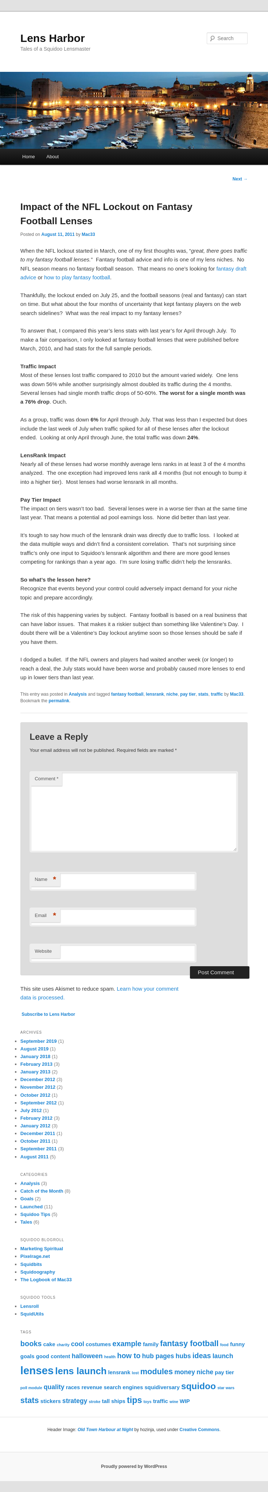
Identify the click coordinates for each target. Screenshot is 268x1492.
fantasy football (127, 694)
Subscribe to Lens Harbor (48, 1014)
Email (45, 915)
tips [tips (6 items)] (134, 1400)
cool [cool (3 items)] (77, 1344)
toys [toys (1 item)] (148, 1401)
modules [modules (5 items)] (156, 1371)
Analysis (78, 694)
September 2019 (38, 1041)
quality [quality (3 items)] (54, 1387)
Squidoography (37, 1272)
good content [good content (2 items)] (53, 1356)
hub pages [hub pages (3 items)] (158, 1356)
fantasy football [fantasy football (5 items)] (189, 1343)
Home (28, 156)
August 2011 (34, 1156)
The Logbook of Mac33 (46, 1279)
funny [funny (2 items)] (237, 1344)
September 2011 (38, 1148)
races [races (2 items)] (73, 1387)
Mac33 (88, 234)
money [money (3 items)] (184, 1372)
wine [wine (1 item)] (174, 1401)
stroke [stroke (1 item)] (94, 1401)
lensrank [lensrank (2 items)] (119, 1372)
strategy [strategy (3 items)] (74, 1400)
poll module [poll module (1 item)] (31, 1388)
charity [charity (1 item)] (63, 1345)
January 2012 (35, 1125)
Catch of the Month (41, 1191)
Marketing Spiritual (41, 1248)
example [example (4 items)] (126, 1344)
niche (172, 694)
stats (203, 694)
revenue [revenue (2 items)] (92, 1387)
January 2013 (35, 1072)
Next (240, 179)
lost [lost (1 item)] (135, 1373)
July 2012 (31, 1110)
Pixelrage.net (35, 1256)
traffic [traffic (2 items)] (160, 1401)
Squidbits (31, 1264)
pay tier (188, 694)
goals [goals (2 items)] (27, 1356)
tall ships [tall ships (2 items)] (113, 1401)
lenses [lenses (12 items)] (37, 1370)
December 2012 (37, 1079)
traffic (217, 694)
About (52, 156)
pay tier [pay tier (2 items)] (224, 1372)
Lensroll (29, 1306)
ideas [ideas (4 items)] (202, 1356)
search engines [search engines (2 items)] (123, 1387)
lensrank (155, 694)
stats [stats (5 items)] (29, 1400)
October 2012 (35, 1095)
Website (43, 951)
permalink (58, 700)
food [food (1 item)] (224, 1345)
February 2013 (36, 1064)
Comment (46, 778)
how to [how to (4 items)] (128, 1356)
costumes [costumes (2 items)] (98, 1344)
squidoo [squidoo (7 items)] (198, 1386)
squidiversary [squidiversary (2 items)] (161, 1387)
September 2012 (38, 1103)
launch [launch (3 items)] (223, 1356)
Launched (31, 1206)
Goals (27, 1198)
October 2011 (35, 1141)
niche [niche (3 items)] (205, 1372)
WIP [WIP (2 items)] (185, 1401)
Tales (26, 1222)
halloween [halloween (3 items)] (87, 1356)
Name (45, 879)
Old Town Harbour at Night (105, 1429)
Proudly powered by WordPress (134, 1466)
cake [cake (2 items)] (49, 1344)
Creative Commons (199, 1429)
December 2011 (37, 1133)
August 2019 (34, 1049)
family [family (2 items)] (151, 1344)
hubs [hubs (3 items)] (183, 1356)
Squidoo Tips (35, 1214)
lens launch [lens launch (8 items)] (80, 1371)
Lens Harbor (52, 38)
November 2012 (37, 1087)
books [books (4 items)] (31, 1344)
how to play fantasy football (77, 277)
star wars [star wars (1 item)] (225, 1388)
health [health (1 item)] (110, 1357)
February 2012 (36, 1118)
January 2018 (35, 1056)
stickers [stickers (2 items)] (50, 1401)
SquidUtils (32, 1314)
